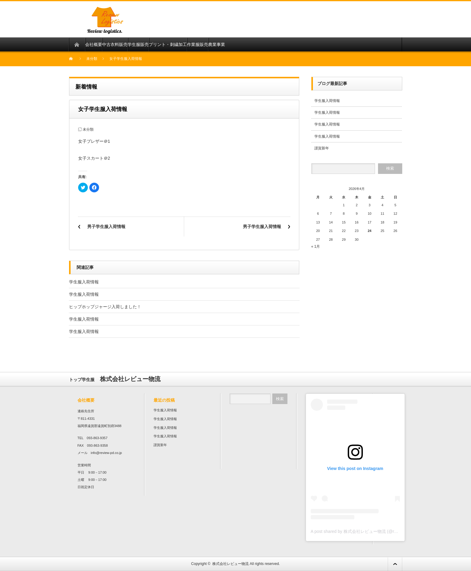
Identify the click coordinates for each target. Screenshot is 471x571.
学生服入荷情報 (84, 281)
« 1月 (315, 246)
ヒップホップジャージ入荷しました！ (105, 306)
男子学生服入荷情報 (106, 226)
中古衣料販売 (115, 44)
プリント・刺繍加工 (168, 44)
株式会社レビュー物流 (230, 564)
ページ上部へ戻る (395, 564)
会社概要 (93, 44)
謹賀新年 (321, 148)
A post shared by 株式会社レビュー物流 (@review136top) (365, 531)
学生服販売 (138, 44)
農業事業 (216, 44)
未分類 (91, 59)
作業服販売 (197, 44)
